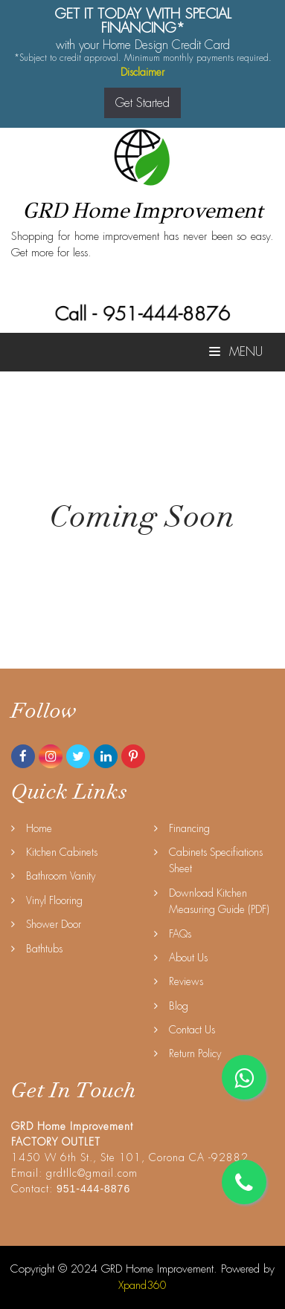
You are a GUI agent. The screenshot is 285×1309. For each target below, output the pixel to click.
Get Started (142, 103)
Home (39, 828)
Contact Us (192, 1029)
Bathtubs (44, 948)
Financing (189, 828)
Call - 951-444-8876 (142, 314)
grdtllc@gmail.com (92, 1173)
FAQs (180, 934)
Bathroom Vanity (60, 876)
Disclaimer (142, 72)
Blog (178, 1006)
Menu (236, 352)
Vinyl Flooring (54, 900)
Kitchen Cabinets (61, 852)
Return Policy (195, 1053)
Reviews (186, 981)
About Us (188, 957)
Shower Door (53, 924)
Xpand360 (142, 1285)
